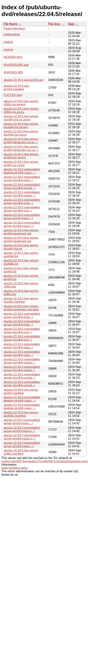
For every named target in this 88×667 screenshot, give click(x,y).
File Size (54, 23)
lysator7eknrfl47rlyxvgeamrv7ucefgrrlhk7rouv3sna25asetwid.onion (44, 461)
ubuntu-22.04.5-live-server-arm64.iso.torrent (21, 156)
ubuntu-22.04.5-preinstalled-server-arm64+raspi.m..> (22, 437)
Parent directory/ (14, 28)
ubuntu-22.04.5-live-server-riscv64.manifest (21, 300)
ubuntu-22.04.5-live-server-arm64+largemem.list (21, 232)
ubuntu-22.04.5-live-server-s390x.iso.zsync (21, 110)
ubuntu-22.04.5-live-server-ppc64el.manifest (21, 414)
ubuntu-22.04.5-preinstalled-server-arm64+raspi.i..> (22, 224)
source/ (8, 49)
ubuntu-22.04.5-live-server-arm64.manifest (21, 391)
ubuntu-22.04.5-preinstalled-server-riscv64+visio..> (22, 178)
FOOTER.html (13, 95)
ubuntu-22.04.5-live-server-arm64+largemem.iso (21, 239)
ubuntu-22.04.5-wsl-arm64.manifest (17, 87)
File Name (11, 23)
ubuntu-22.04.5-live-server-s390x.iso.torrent (21, 103)
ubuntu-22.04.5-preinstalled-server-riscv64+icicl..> (22, 209)
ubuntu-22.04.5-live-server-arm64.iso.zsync (21, 163)
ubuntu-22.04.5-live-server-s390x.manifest (21, 452)
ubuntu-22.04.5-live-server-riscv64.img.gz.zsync (21, 118)
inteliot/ (8, 42)
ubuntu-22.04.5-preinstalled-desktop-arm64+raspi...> (22, 171)
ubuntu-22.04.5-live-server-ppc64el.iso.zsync (21, 133)
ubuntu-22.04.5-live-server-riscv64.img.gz (21, 247)
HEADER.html (13, 57)
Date (71, 23)
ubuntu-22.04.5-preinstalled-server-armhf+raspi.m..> (22, 429)
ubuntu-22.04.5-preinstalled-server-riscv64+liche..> (22, 201)
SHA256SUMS (13, 72)
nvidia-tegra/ (12, 34)
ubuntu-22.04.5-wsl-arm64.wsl (23, 80)
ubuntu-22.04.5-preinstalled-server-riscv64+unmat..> (22, 186)
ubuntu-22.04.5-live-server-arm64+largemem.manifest (21, 308)
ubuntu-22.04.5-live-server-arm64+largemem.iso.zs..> (21, 148)
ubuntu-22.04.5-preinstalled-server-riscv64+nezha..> (22, 194)
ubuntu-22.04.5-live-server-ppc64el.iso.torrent (21, 125)
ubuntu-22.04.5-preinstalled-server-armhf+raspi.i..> (22, 216)
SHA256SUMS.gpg (16, 64)
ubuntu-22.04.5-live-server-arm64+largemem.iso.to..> (21, 140)
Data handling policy (14, 468)
